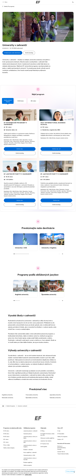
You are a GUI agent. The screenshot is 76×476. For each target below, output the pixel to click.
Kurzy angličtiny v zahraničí (30, 452)
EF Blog (42, 430)
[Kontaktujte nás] (73, 2)
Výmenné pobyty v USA (29, 455)
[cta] (12, 53)
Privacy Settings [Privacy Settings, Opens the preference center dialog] (70, 471)
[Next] (62, 254)
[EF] (38, 2)
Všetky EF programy (9, 6)
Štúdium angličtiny (27, 462)
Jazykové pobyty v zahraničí (30, 430)
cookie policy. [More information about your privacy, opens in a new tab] (28, 474)
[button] (5, 2)
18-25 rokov (20, 101)
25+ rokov (33, 101)
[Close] (74, 472)
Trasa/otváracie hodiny (63, 453)
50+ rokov (6, 442)
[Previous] (59, 254)
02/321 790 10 (61, 451)
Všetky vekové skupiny (8, 101)
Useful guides (43, 446)
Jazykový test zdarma (45, 440)
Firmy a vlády (6, 445)
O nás (58, 430)
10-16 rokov (6, 430)
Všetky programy (27, 465)
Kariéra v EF (60, 439)
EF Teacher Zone (44, 443)
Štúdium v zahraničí (28, 449)
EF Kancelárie (60, 433)
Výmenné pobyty (27, 433)
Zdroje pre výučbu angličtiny (47, 438)
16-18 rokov (6, 433)
